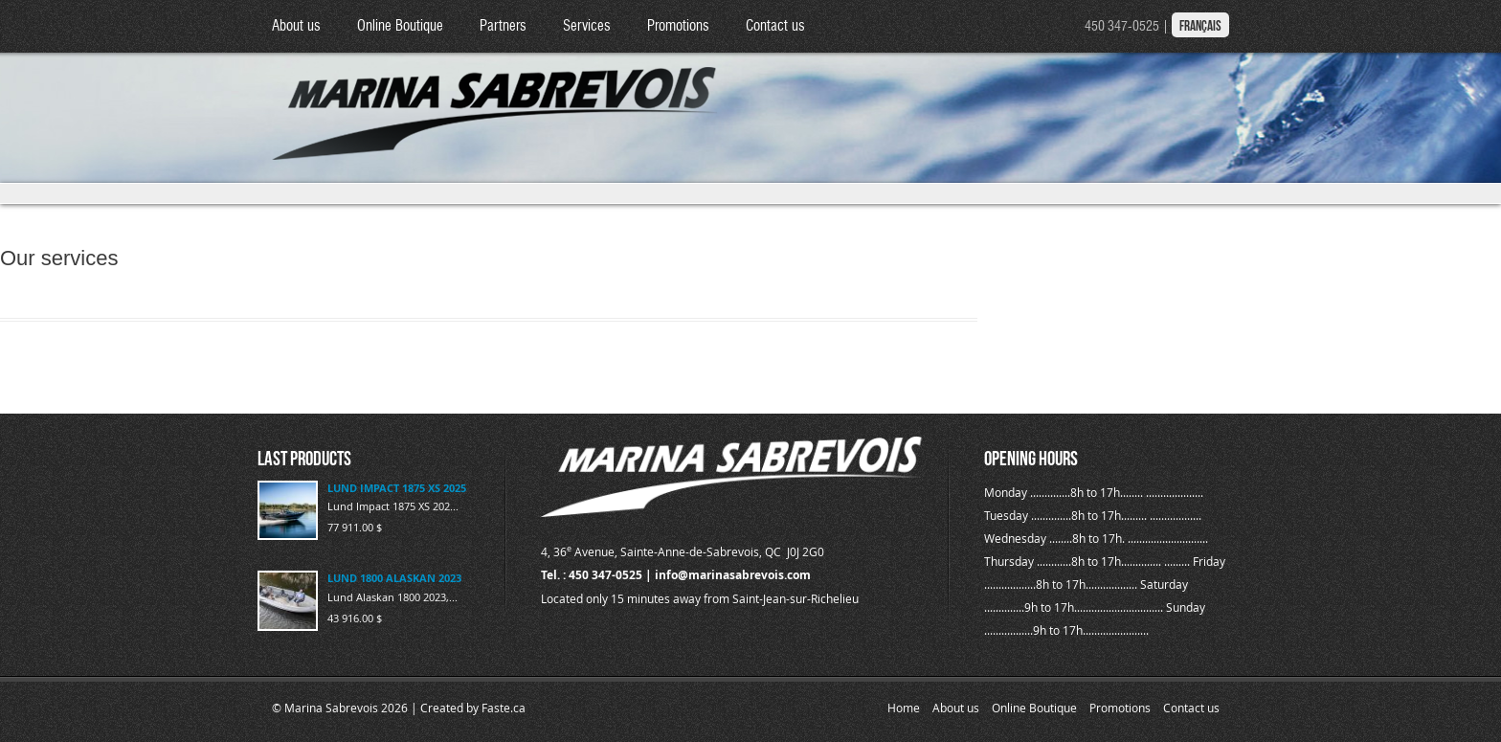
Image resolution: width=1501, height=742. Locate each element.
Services (587, 26)
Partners (503, 26)
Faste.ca (504, 707)
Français (1200, 26)
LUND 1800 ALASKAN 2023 (394, 578)
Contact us (775, 26)
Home (903, 707)
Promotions (678, 26)
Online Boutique (400, 26)
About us (296, 26)
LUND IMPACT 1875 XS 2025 (396, 488)
